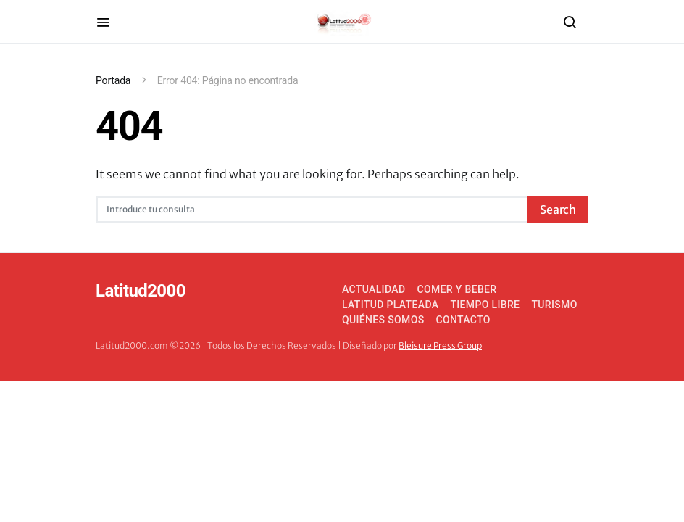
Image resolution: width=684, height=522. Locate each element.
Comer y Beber (456, 289)
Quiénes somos (383, 320)
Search (558, 209)
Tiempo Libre (485, 304)
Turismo (554, 304)
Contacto (463, 320)
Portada (113, 80)
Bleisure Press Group (440, 345)
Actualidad (373, 289)
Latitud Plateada (390, 304)
